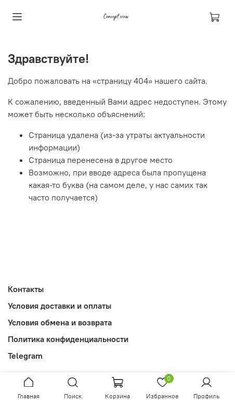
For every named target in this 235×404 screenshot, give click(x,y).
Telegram (25, 355)
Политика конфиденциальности (68, 339)
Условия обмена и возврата (60, 322)
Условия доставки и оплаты (59, 305)
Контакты (26, 289)
